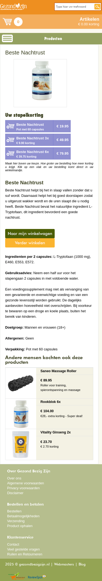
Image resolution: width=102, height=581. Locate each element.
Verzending (15, 521)
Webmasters (64, 564)
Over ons (14, 478)
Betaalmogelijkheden (23, 516)
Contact (13, 544)
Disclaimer (15, 493)
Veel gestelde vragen (23, 549)
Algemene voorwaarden (25, 483)
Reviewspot (37, 576)
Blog (82, 564)
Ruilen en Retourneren (24, 554)
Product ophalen (19, 526)
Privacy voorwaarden (23, 488)
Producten (53, 38)
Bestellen (14, 511)
